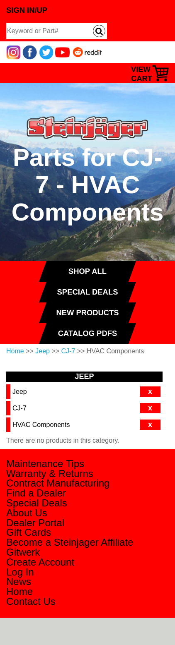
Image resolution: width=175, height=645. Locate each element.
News (18, 581)
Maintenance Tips (45, 463)
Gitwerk (23, 552)
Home (15, 351)
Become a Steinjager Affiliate (69, 542)
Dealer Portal (35, 522)
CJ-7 (68, 351)
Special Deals (36, 502)
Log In (20, 572)
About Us (26, 512)
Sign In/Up (26, 10)
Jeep (42, 351)
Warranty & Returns (49, 473)
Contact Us (31, 601)
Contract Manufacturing (57, 483)
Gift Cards (28, 532)
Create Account (40, 562)
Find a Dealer (36, 493)
